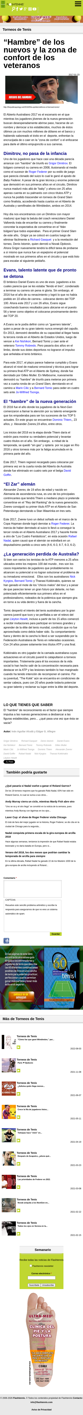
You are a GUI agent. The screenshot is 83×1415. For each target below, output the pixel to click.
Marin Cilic (8, 749)
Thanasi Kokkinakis (59, 753)
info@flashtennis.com (41, 1402)
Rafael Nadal (25, 753)
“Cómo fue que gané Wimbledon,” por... (36, 1039)
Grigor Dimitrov (11, 741)
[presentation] (32, 923)
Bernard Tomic (26, 745)
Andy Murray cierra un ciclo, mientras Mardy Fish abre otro (40, 801)
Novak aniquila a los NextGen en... (33, 1203)
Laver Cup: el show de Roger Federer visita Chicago (35, 817)
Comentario (10, 878)
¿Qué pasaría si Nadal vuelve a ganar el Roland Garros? (38, 785)
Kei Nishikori (9, 745)
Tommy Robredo (43, 745)
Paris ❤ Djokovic (25, 1063)
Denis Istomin (47, 741)
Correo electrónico (41, 1273)
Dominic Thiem (45, 749)
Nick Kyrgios (40, 753)
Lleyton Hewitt (10, 758)
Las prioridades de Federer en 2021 (34, 1179)
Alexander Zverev (64, 749)
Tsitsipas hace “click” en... (30, 1133)
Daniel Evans (63, 741)
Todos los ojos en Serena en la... (33, 1226)
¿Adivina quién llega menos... (31, 1086)
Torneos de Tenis (27, 1036)
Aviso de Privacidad (42, 1409)
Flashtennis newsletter (42, 1266)
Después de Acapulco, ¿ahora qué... (34, 1156)
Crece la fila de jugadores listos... (33, 1109)
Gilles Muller (61, 745)
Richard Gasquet (29, 741)
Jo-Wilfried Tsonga (25, 749)
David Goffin (9, 753)
